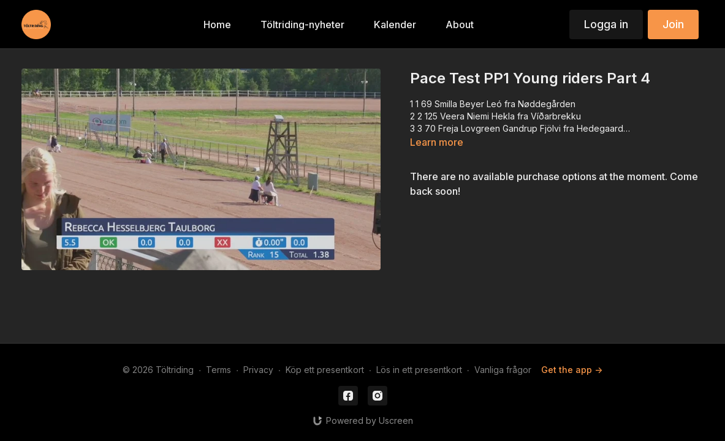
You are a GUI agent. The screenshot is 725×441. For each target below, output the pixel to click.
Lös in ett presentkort (419, 369)
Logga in (606, 24)
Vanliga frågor (502, 369)
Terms (218, 369)
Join (673, 24)
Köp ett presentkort (325, 369)
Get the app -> (571, 369)
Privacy (258, 369)
